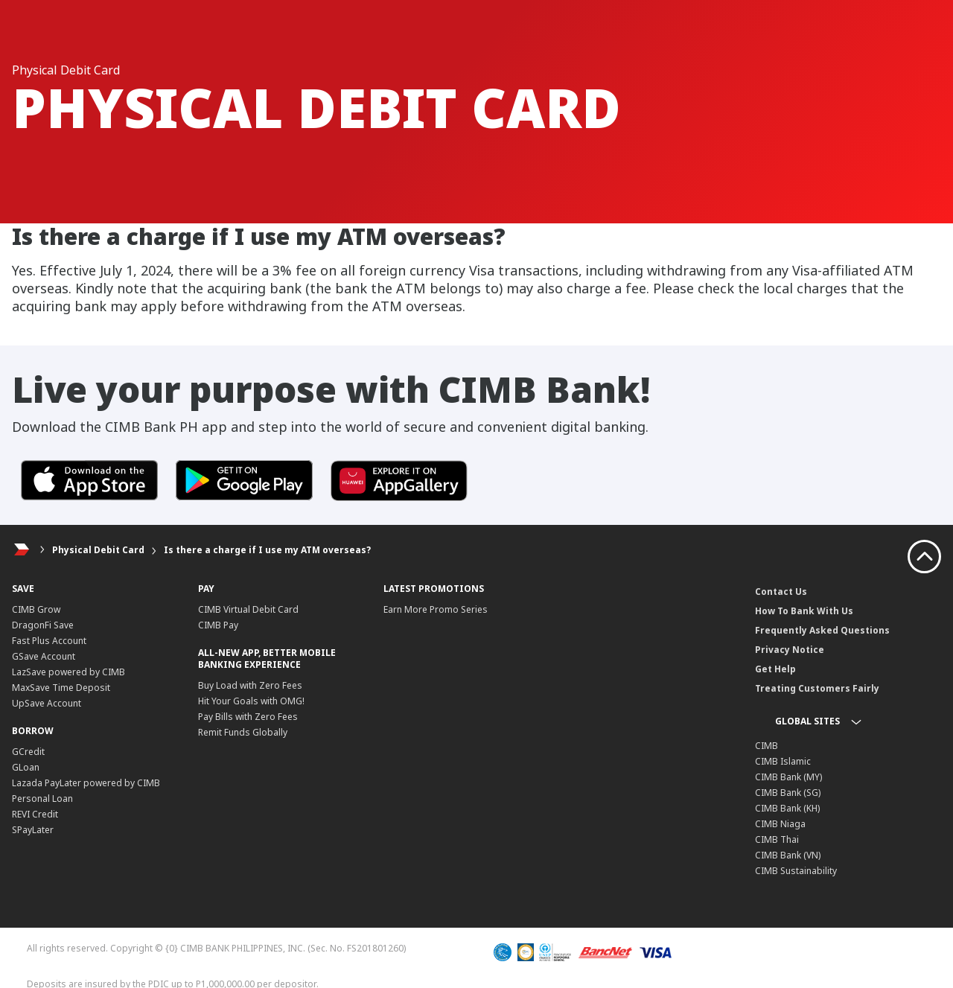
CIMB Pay (218, 625)
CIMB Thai (777, 839)
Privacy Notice (789, 649)
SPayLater (33, 829)
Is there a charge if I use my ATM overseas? (267, 550)
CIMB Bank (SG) (787, 792)
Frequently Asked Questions (822, 630)
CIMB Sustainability (796, 870)
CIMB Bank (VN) (787, 855)
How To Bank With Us (804, 611)
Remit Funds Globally (242, 732)
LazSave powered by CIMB (68, 672)
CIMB (766, 745)
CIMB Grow (36, 609)
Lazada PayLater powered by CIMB (86, 783)
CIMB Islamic (783, 761)
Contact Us (781, 591)
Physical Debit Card (98, 550)
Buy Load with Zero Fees (250, 685)
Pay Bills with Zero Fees (248, 716)
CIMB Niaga (780, 824)
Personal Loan (42, 798)
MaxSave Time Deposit (61, 687)
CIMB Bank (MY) (788, 777)
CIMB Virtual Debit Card (248, 609)
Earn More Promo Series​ (435, 609)
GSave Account (43, 656)
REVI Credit (35, 814)
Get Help (775, 669)
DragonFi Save (43, 625)
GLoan (25, 767)
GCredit (28, 751)
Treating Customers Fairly (817, 688)
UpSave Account (46, 703)
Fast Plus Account (49, 640)
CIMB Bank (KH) (787, 808)
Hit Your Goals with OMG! (251, 701)
